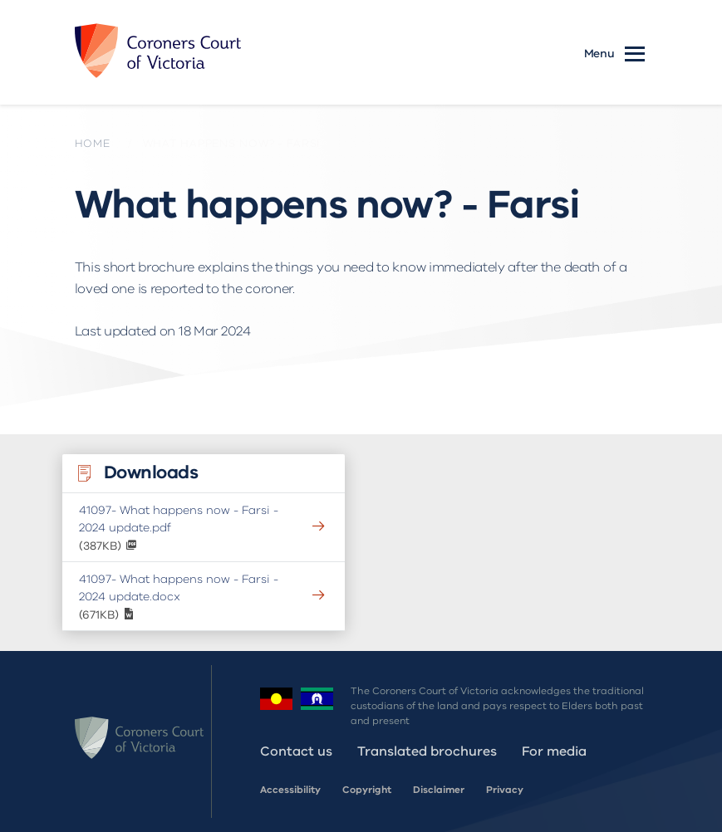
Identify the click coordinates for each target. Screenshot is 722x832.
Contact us (296, 751)
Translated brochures (427, 751)
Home (93, 143)
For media (554, 751)
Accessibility (290, 789)
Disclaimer (438, 789)
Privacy (504, 789)
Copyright (366, 789)
